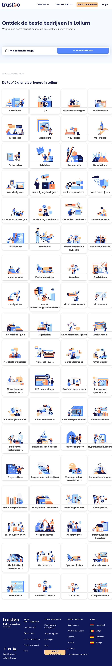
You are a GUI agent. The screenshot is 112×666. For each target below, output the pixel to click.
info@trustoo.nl (9, 654)
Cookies (71, 648)
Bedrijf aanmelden (87, 4)
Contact (71, 636)
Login (105, 4)
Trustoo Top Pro (51, 633)
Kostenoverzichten (32, 639)
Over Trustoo (64, 4)
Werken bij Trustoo (76, 631)
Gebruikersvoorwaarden (78, 654)
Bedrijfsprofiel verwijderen (50, 626)
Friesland (13, 74)
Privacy (71, 642)
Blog (46, 645)
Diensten (43, 4)
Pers (26, 651)
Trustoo (5, 74)
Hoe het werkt (30, 627)
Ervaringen (48, 639)
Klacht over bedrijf (31, 645)
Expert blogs (29, 633)
